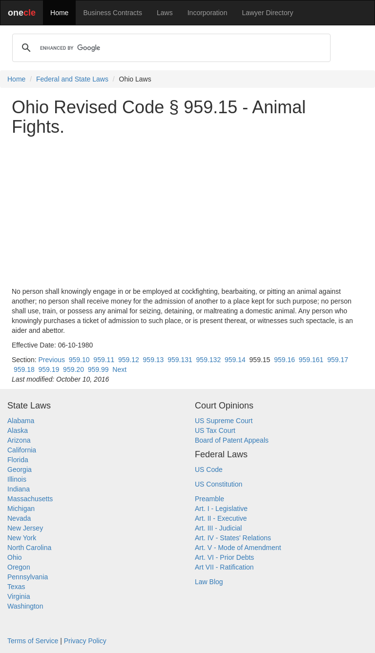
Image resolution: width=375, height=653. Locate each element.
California (21, 450)
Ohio (14, 557)
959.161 (311, 360)
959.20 (73, 369)
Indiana (18, 489)
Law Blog (209, 582)
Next (119, 369)
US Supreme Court (223, 421)
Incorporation (208, 13)
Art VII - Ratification (224, 567)
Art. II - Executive (221, 518)
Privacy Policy (85, 641)
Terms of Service (32, 641)
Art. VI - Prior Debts (224, 557)
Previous (51, 360)
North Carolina (29, 547)
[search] (170, 48)
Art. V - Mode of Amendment (238, 547)
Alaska (17, 430)
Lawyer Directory (267, 13)
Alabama (20, 421)
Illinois (16, 479)
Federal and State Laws (72, 79)
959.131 (179, 360)
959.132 (208, 360)
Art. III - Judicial (218, 528)
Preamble (209, 499)
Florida (17, 460)
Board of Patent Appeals (232, 440)
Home (59, 13)
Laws (165, 13)
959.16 (284, 360)
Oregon (18, 567)
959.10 (79, 360)
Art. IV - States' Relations (233, 538)
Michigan (21, 508)
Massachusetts (30, 499)
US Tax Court (215, 430)
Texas (16, 587)
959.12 (128, 360)
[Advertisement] (187, 211)
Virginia (18, 596)
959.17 (337, 360)
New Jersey (25, 528)
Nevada (19, 518)
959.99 (98, 369)
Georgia (19, 469)
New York (21, 538)
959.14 (235, 360)
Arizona (18, 440)
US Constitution (218, 484)
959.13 (153, 360)
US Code (209, 469)
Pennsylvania (27, 577)
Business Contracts (112, 13)
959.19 (49, 369)
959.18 (24, 369)
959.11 (103, 360)
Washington (25, 606)
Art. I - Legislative (221, 508)
